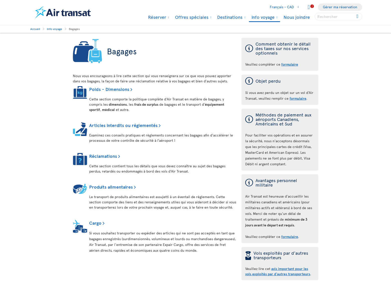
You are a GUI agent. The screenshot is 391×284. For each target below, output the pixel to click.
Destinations (229, 17)
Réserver (156, 17)
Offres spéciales (191, 17)
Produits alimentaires (111, 187)
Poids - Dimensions (109, 89)
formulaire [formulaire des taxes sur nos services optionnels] (289, 64)
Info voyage (262, 17)
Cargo (95, 223)
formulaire (289, 236)
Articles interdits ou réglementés (123, 125)
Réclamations (103, 156)
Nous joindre (297, 17)
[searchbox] (338, 16)
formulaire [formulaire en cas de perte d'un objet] (298, 98)
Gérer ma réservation (340, 7)
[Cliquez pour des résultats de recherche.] (357, 16)
